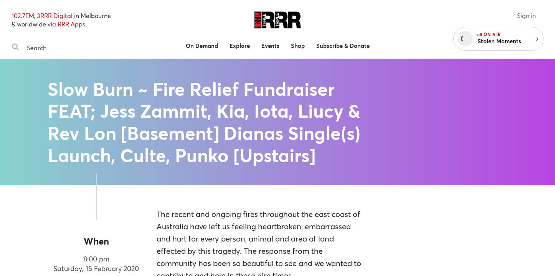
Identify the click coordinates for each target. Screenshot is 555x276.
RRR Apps (71, 24)
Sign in (526, 16)
